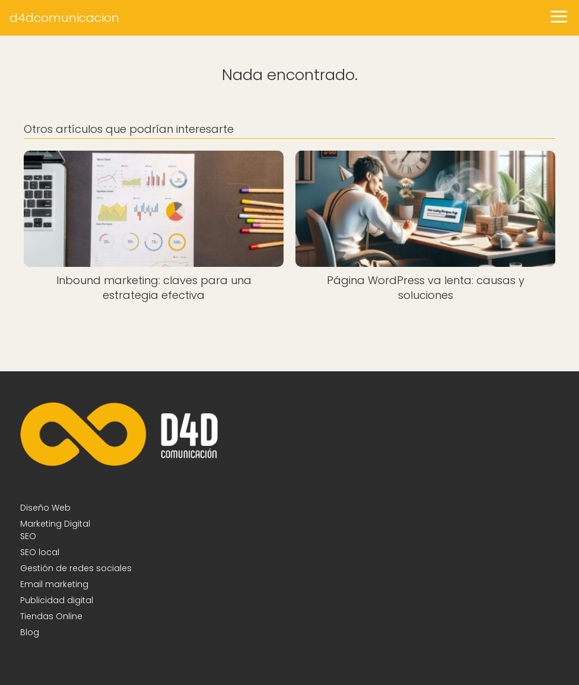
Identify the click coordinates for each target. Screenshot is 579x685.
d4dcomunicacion (64, 17)
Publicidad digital (56, 600)
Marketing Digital (55, 524)
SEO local (39, 552)
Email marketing (54, 584)
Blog (29, 632)
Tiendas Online (51, 616)
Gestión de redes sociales (76, 568)
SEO (28, 536)
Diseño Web (45, 508)
